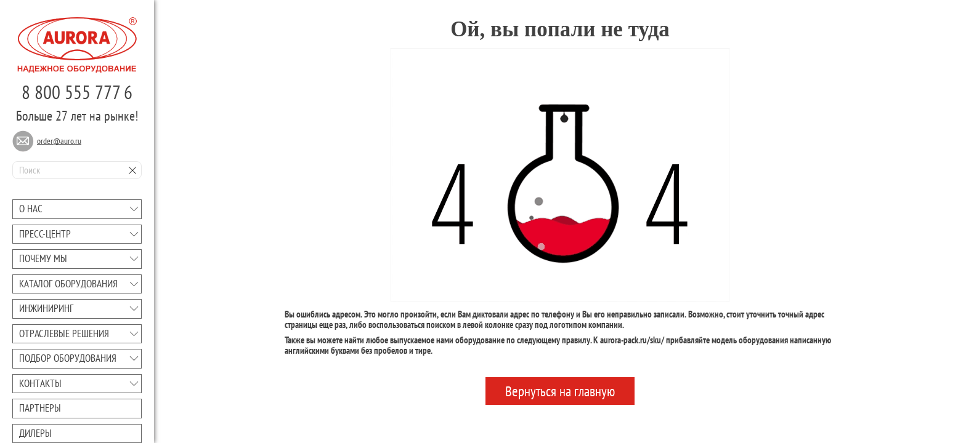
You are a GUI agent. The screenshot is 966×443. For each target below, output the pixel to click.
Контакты (40, 383)
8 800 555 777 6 (77, 92)
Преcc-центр (45, 234)
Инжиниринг (46, 308)
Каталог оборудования (68, 283)
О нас (31, 208)
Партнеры (40, 408)
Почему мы (43, 258)
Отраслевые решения (64, 333)
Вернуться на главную (560, 391)
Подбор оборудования (67, 358)
